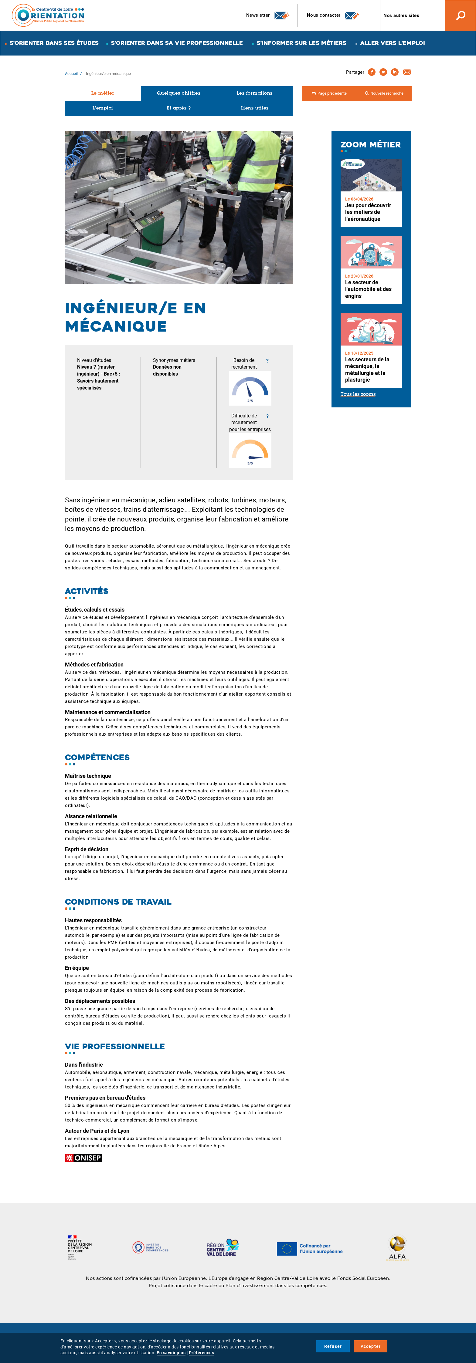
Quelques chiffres (179, 93)
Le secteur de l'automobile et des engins (368, 289)
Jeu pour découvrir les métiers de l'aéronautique (368, 212)
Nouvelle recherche (386, 93)
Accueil (71, 73)
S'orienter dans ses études (54, 42)
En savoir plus (171, 1352)
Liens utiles (255, 108)
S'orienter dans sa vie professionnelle (177, 42)
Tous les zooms (358, 394)
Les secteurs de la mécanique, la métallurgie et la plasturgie (367, 369)
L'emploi (103, 108)
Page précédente (332, 93)
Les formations (255, 93)
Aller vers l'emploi (392, 42)
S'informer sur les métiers (301, 42)
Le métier (102, 93)
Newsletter (268, 15)
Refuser (333, 1346)
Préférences (201, 1352)
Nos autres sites (401, 15)
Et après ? (179, 108)
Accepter (371, 1346)
